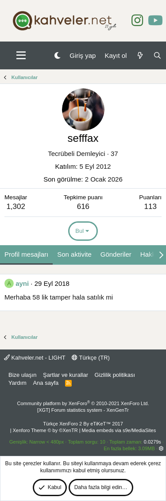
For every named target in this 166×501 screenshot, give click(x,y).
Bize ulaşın (22, 375)
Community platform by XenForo (83, 403)
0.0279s (152, 441)
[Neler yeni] (139, 55)
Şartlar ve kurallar (65, 375)
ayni (22, 283)
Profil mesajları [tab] (26, 254)
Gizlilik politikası (114, 375)
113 (150, 206)
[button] (21, 56)
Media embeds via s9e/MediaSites (119, 430)
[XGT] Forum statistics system (83, 410)
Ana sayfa (45, 383)
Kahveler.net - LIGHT (35, 357)
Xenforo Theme (45, 430)
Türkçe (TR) (91, 357)
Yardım (17, 383)
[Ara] (157, 55)
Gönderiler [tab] (115, 254)
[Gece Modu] (57, 55)
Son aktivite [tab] (74, 254)
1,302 (15, 206)
